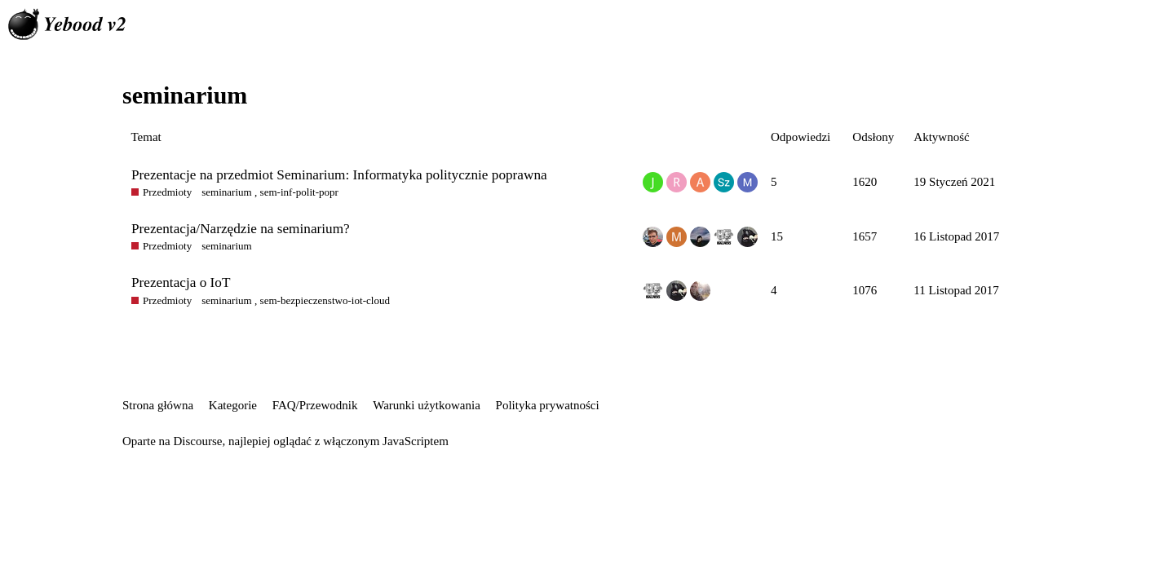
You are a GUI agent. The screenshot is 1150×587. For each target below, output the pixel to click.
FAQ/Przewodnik (315, 405)
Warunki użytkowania (426, 405)
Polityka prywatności (547, 405)
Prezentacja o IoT (180, 282)
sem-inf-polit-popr (299, 192)
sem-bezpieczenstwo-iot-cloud (325, 300)
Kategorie (233, 405)
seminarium (226, 192)
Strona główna (157, 405)
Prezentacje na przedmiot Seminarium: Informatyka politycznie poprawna (339, 175)
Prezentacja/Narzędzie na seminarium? (240, 228)
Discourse (197, 441)
